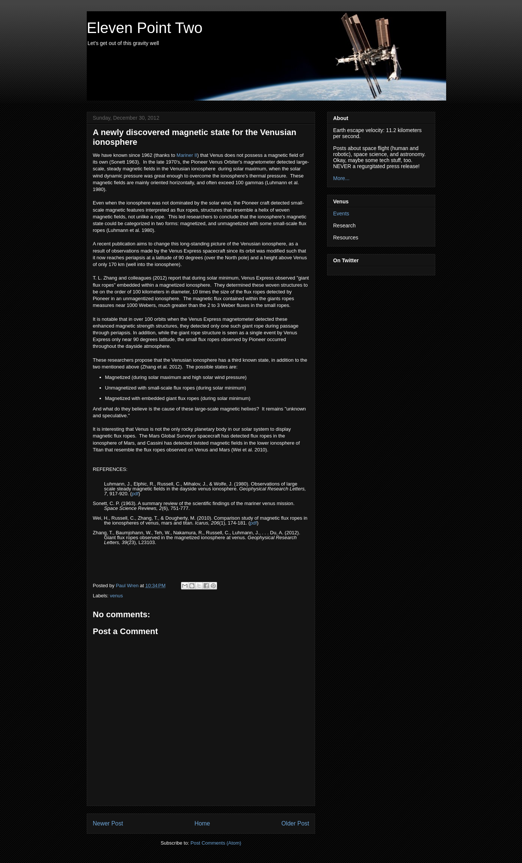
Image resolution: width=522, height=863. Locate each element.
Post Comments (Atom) (215, 843)
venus (116, 595)
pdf (135, 493)
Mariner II (187, 155)
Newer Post (108, 823)
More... (341, 178)
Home (202, 823)
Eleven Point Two (144, 28)
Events (341, 213)
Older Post (295, 823)
